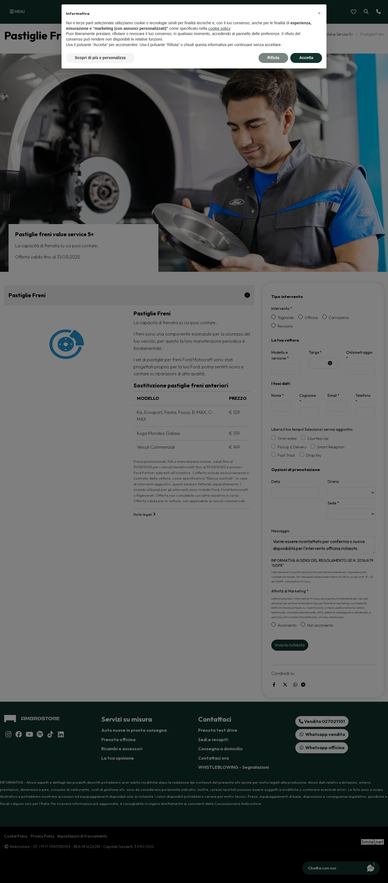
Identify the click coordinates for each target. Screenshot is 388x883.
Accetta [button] (306, 57)
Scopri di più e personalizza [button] (100, 57)
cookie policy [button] (219, 28)
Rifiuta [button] (273, 57)
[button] (319, 13)
